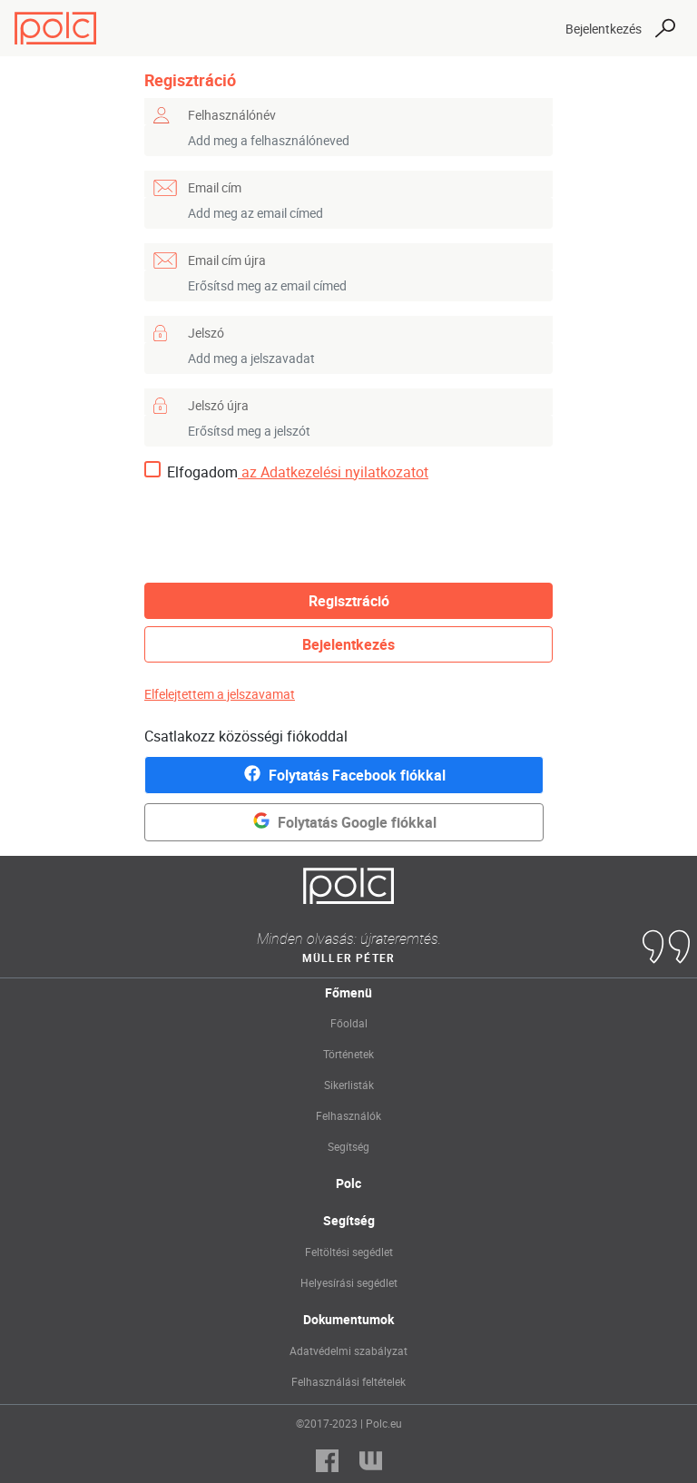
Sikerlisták (349, 1084)
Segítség (348, 1146)
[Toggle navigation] (535, 28)
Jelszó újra (218, 405)
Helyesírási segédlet (349, 1282)
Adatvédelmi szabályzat (348, 1350)
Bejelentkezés (603, 28)
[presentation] (282, 532)
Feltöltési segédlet (349, 1251)
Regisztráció (349, 601)
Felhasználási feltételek (348, 1381)
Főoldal (349, 1023)
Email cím (214, 187)
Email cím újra (227, 260)
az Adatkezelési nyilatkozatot (333, 472)
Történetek (348, 1053)
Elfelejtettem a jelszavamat (219, 693)
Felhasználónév (232, 114)
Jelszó (206, 332)
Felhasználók (348, 1115)
